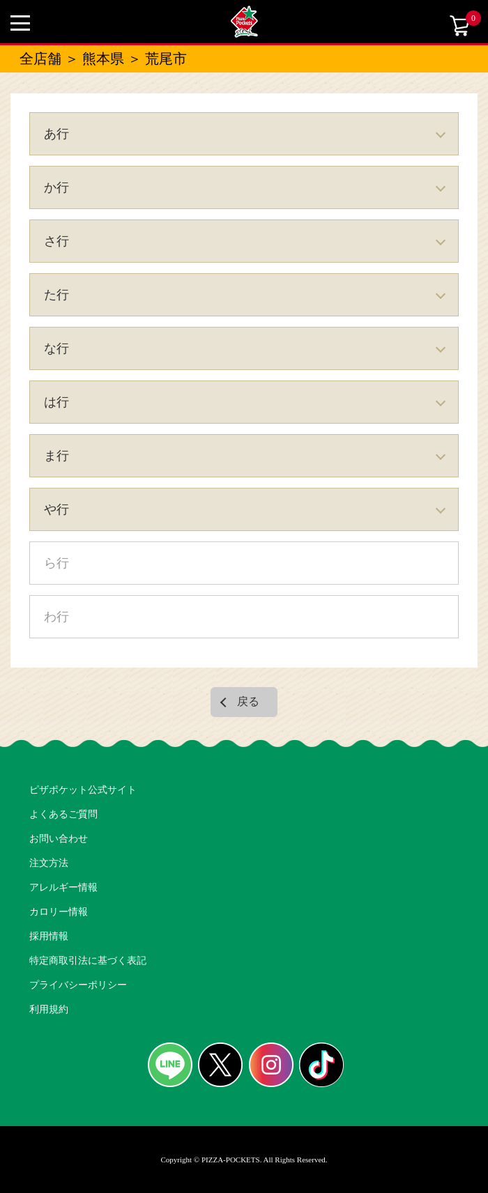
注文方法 (48, 863)
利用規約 (48, 1009)
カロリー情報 (58, 912)
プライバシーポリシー (78, 985)
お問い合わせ (58, 838)
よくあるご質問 (63, 814)
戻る (248, 701)
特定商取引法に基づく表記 (87, 960)
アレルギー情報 (63, 887)
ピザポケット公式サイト (83, 790)
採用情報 (48, 936)
